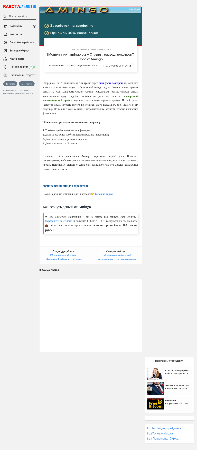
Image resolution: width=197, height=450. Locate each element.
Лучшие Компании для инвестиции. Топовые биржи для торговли (177, 387)
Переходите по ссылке (58, 221)
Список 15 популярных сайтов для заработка (177, 372)
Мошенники (58, 65)
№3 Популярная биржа (162, 438)
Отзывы (70, 65)
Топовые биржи (104, 194)
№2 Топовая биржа (160, 433)
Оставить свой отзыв (120, 65)
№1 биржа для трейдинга (164, 428)
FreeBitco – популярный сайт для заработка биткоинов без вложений (176, 402)
